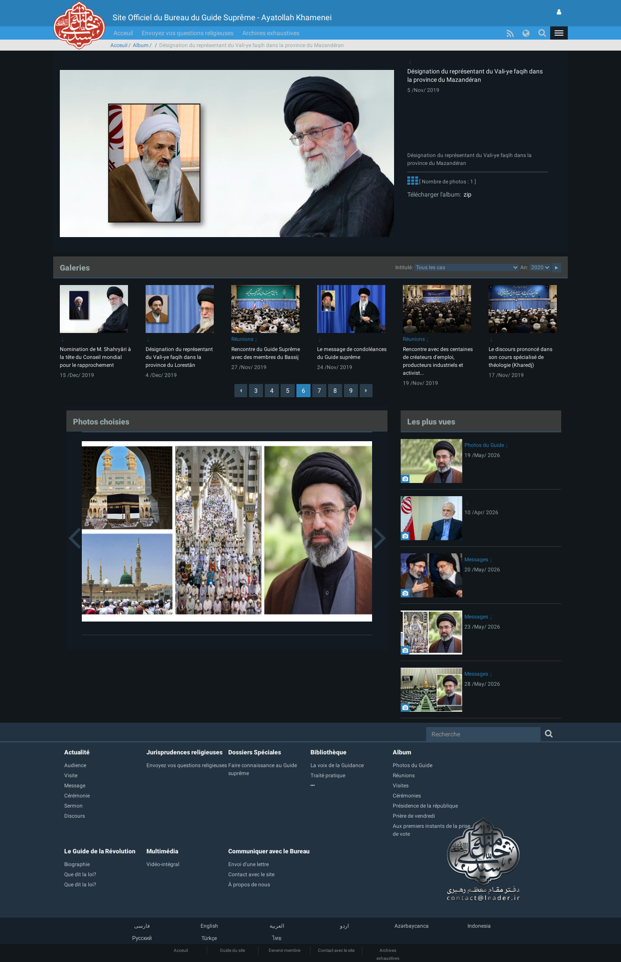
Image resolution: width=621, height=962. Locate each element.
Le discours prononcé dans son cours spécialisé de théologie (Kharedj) (520, 357)
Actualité (77, 752)
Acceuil (123, 33)
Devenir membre (284, 950)
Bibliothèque (328, 752)
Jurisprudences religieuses (184, 752)
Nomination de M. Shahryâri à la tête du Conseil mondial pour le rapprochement (95, 357)
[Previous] (240, 390)
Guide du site (232, 950)
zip (466, 194)
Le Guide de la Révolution (99, 851)
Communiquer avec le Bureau (269, 851)
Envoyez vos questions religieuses (188, 33)
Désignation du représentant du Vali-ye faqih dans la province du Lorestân (179, 357)
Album (141, 45)
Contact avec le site (336, 950)
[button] (559, 33)
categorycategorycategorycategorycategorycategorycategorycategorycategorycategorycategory (466, 267)
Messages (476, 559)
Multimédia (162, 851)
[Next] (366, 390)
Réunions (242, 339)
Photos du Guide (484, 445)
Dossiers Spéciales (254, 752)
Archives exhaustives (271, 33)
